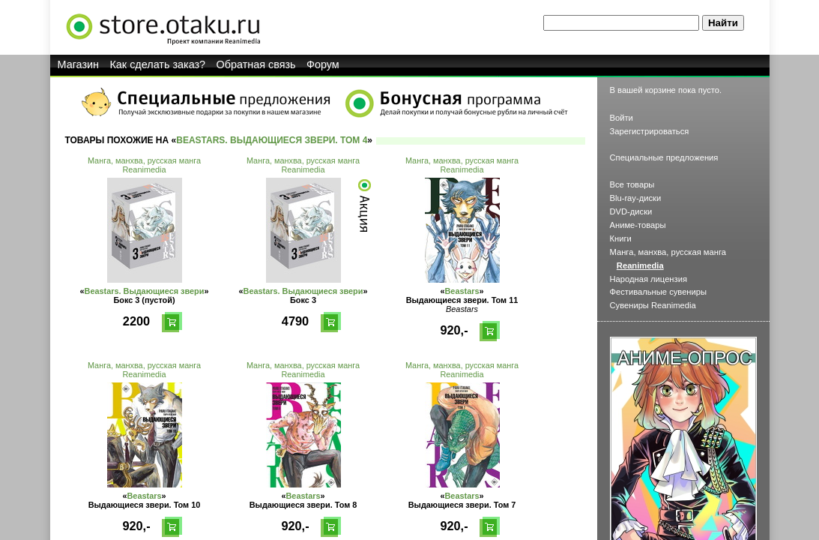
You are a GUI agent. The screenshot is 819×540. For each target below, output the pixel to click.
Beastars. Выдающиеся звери (145, 291)
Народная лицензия (649, 279)
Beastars (462, 291)
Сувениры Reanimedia (653, 305)
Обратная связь (256, 64)
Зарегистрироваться (649, 131)
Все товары (632, 184)
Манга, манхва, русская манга (144, 160)
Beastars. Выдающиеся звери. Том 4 (271, 140)
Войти (621, 117)
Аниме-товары (638, 225)
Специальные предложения (664, 157)
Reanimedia (144, 169)
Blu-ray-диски (636, 198)
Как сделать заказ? (157, 64)
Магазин (79, 64)
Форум (322, 64)
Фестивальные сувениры (658, 291)
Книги (621, 238)
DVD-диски (631, 211)
